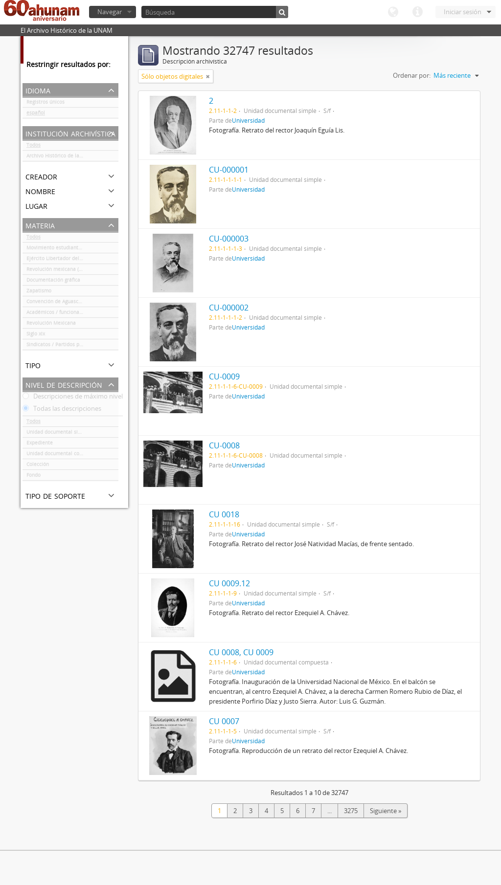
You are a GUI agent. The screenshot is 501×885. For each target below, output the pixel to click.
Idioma (393, 12)
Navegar (109, 11)
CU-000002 (229, 307)
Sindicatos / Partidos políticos (61, 346)
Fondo (33, 476)
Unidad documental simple (58, 433)
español (35, 114)
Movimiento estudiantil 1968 (60, 249)
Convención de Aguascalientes (61, 303)
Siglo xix (35, 335)
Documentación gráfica (53, 281)
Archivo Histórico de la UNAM (60, 157)
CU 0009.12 (229, 583)
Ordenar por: (412, 75)
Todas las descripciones (62, 410)
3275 (351, 810)
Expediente (39, 444)
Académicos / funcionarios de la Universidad (72, 313)
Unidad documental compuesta (63, 455)
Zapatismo (38, 292)
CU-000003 (229, 238)
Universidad (248, 120)
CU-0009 (224, 376)
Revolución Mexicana (51, 324)
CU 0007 (224, 721)
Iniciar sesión (462, 11)
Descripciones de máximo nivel (73, 398)
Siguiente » (385, 810)
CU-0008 (224, 445)
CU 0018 (224, 514)
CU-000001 (229, 169)
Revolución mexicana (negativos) (64, 270)
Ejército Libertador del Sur (57, 260)
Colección (37, 466)
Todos (33, 146)
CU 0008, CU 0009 (241, 652)
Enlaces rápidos (417, 12)
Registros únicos (45, 103)
